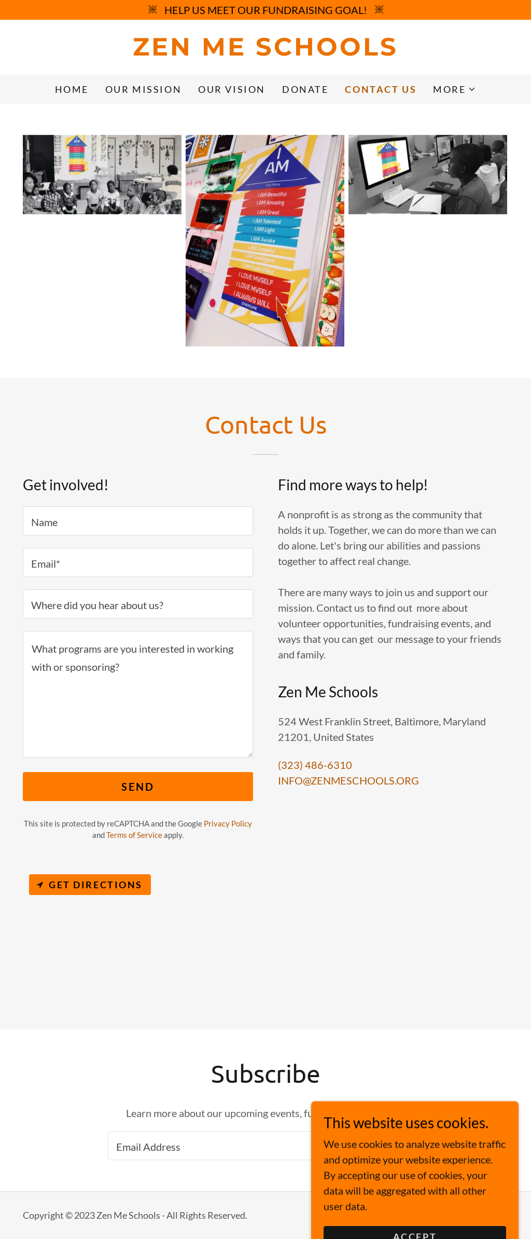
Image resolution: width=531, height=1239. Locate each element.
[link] (265, 51)
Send (137, 786)
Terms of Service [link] (134, 834)
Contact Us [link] (380, 89)
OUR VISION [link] (232, 89)
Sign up (381, 1145)
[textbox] (138, 520)
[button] (454, 89)
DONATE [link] (305, 89)
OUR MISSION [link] (143, 89)
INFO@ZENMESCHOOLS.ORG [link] (348, 780)
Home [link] (72, 89)
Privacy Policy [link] (228, 823)
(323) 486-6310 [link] (315, 765)
